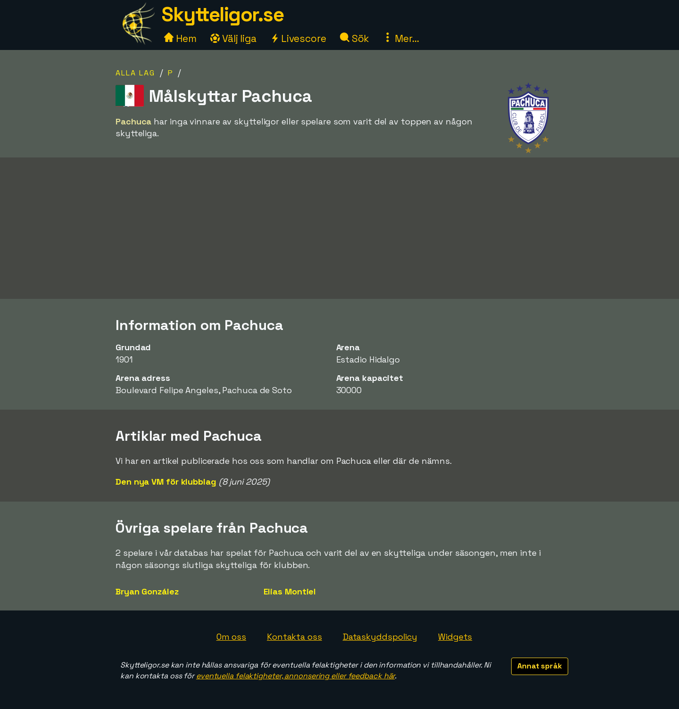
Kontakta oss (294, 636)
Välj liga (233, 38)
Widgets (455, 636)
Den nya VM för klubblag (166, 481)
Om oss (231, 636)
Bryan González (147, 591)
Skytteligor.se (222, 14)
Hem (180, 38)
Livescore (298, 38)
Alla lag (135, 73)
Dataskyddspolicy (380, 636)
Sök (355, 38)
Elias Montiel (290, 591)
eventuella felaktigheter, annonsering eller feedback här (295, 676)
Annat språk (539, 666)
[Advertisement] (339, 231)
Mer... (401, 38)
